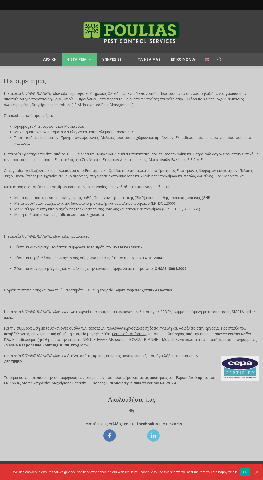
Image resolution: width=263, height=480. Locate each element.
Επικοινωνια (183, 59)
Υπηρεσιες (114, 59)
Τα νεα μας (149, 59)
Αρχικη (49, 59)
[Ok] (256, 472)
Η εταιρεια (79, 59)
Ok (245, 472)
